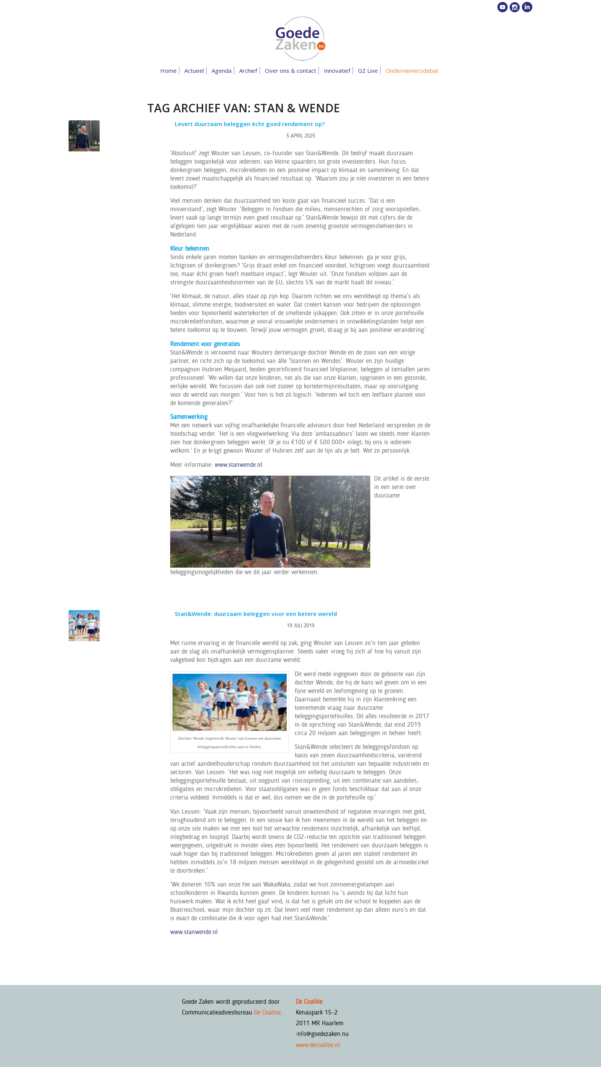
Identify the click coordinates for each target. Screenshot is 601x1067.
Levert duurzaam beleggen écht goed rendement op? (250, 124)
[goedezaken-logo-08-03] (300, 38)
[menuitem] (170, 70)
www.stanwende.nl (238, 464)
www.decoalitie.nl (318, 1045)
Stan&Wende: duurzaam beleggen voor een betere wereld (256, 613)
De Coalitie (267, 1012)
